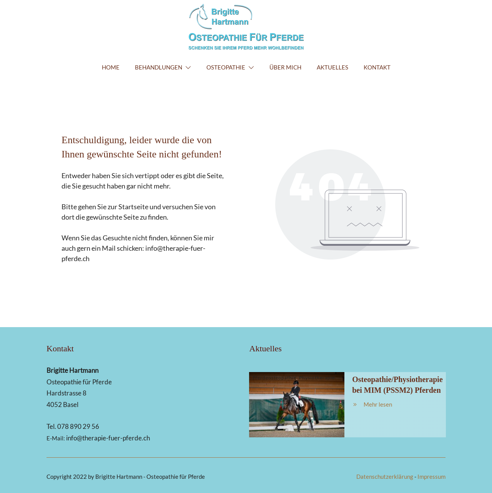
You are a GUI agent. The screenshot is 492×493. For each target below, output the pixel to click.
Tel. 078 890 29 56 (73, 426)
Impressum (431, 476)
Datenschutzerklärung (384, 476)
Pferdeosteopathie (274, 378)
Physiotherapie (317, 378)
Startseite (133, 206)
